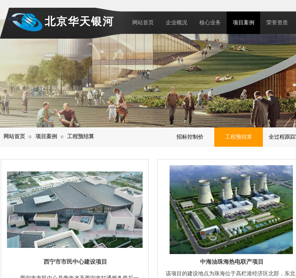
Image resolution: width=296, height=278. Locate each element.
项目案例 (243, 22)
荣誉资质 (277, 22)
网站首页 (143, 22)
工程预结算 (80, 136)
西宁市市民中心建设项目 (75, 262)
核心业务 (210, 22)
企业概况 (176, 22)
